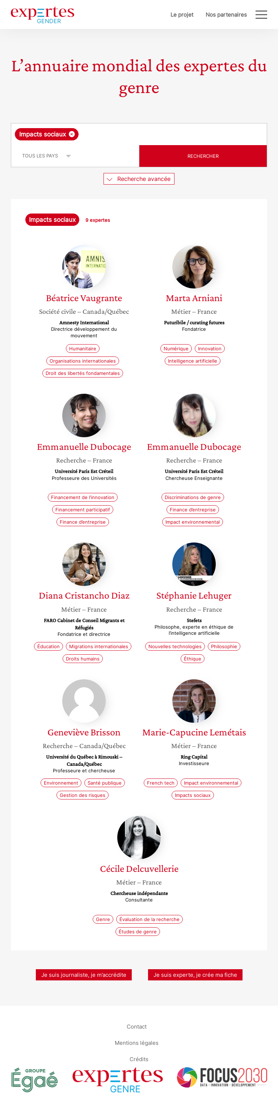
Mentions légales (137, 1042)
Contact (137, 1026)
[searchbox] (137, 134)
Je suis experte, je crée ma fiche (195, 974)
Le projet (181, 14)
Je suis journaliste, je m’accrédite (83, 974)
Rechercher (203, 156)
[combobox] (139, 134)
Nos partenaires (226, 14)
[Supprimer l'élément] (72, 134)
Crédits (139, 1059)
